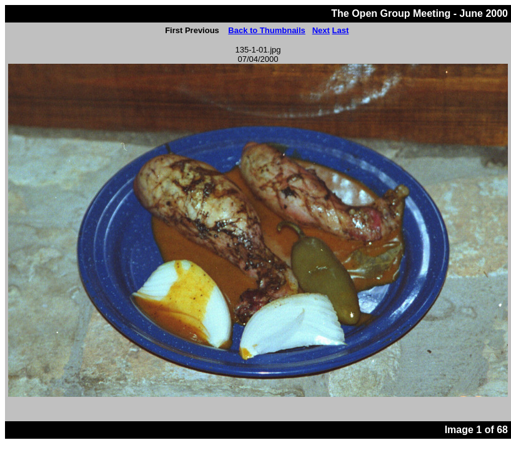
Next (321, 30)
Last (340, 30)
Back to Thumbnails (266, 30)
